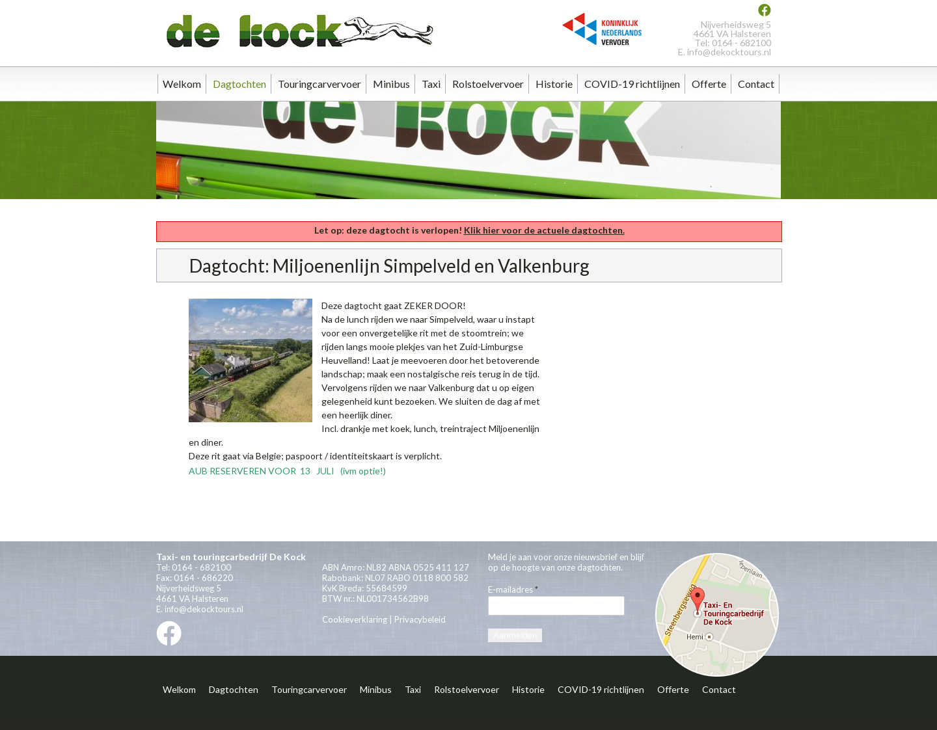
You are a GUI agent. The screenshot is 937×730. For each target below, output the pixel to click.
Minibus (391, 83)
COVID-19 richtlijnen (632, 83)
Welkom (182, 83)
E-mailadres (513, 589)
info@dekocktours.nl (729, 51)
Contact (756, 83)
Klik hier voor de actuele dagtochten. (544, 230)
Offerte (709, 83)
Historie (554, 83)
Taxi (431, 83)
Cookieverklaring (354, 619)
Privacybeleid (420, 619)
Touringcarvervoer (319, 83)
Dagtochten (239, 83)
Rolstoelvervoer (488, 83)
